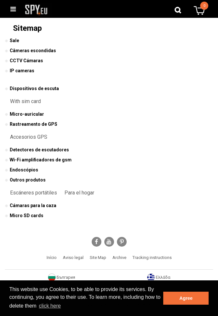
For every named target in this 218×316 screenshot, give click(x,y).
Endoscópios (21, 169)
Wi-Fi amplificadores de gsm (38, 159)
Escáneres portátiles (33, 193)
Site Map (98, 257)
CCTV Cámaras (24, 60)
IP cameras (19, 70)
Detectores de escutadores (37, 149)
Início (52, 257)
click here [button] (50, 306)
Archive (119, 257)
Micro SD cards (24, 215)
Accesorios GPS (28, 137)
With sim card (25, 101)
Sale (12, 40)
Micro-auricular (24, 114)
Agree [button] (186, 298)
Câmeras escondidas (30, 50)
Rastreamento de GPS (31, 124)
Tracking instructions (152, 257)
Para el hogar (79, 193)
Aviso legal (73, 257)
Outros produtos (25, 179)
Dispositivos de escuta (32, 88)
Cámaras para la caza (30, 205)
